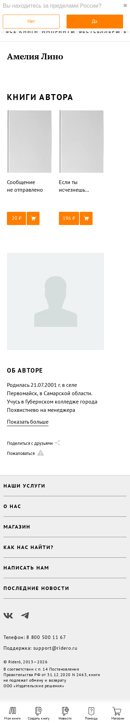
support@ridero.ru (55, 648)
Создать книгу (38, 714)
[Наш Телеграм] (25, 616)
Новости (65, 714)
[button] (29, 218)
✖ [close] (125, 5)
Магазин (117, 714)
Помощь (91, 714)
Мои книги (12, 714)
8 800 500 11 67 (46, 637)
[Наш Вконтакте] (8, 616)
